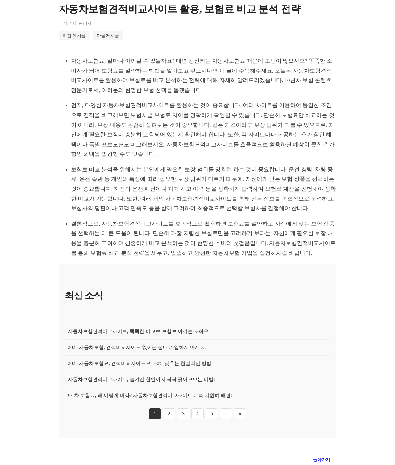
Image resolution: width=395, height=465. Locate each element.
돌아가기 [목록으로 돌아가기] (321, 459)
